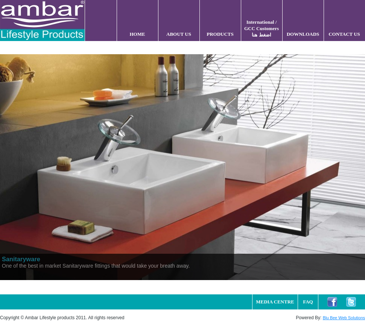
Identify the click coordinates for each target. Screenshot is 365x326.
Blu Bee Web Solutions (344, 317)
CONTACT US (344, 34)
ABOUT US (178, 34)
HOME (137, 34)
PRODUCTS (220, 34)
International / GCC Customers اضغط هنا (261, 28)
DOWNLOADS (303, 34)
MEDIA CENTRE (275, 302)
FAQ (308, 302)
